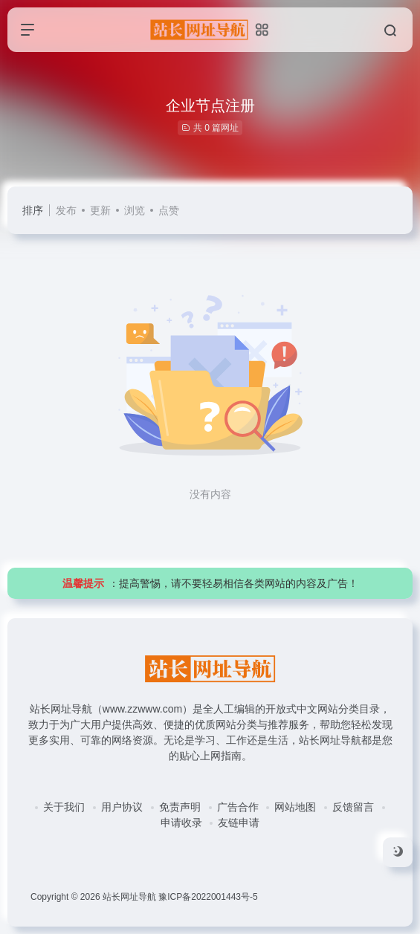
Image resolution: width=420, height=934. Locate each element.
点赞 (168, 210)
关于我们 (64, 807)
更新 (100, 210)
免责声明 (180, 807)
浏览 (134, 210)
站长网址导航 (129, 897)
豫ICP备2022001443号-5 (207, 897)
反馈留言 (353, 807)
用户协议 (122, 807)
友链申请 (238, 822)
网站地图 (295, 807)
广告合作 (238, 807)
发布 (66, 210)
